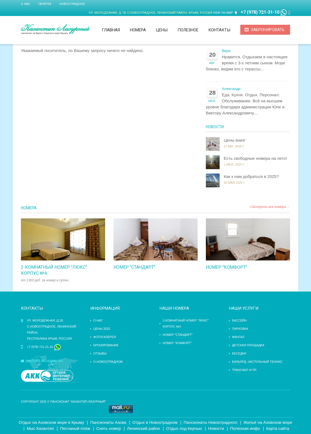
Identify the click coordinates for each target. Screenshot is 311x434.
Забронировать (268, 29)
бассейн (239, 320)
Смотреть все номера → (270, 207)
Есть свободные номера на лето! (255, 158)
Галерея (44, 4)
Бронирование (106, 345)
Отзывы (100, 353)
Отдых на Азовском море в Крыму (51, 422)
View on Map (223, 13)
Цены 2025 (101, 328)
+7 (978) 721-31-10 (260, 12)
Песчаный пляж (75, 428)
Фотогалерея (104, 337)
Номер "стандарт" (134, 267)
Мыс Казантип (40, 428)
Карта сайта (277, 428)
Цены (162, 30)
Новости (215, 127)
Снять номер (108, 428)
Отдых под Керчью (184, 428)
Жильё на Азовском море (268, 422)
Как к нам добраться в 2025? (251, 176)
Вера (226, 51)
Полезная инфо (245, 428)
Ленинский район (143, 428)
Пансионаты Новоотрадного (211, 422)
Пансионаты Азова (108, 422)
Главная (111, 30)
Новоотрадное (72, 4)
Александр (231, 89)
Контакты (219, 30)
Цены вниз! (234, 140)
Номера (138, 30)
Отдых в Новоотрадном (155, 422)
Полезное (188, 30)
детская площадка (248, 345)
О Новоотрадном (107, 361)
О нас (25, 4)
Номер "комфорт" (226, 267)
